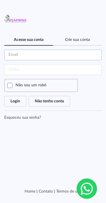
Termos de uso (68, 191)
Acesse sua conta (29, 40)
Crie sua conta (77, 40)
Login (15, 101)
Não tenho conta (49, 101)
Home (30, 191)
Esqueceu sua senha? (22, 118)
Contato (46, 191)
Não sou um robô (31, 85)
